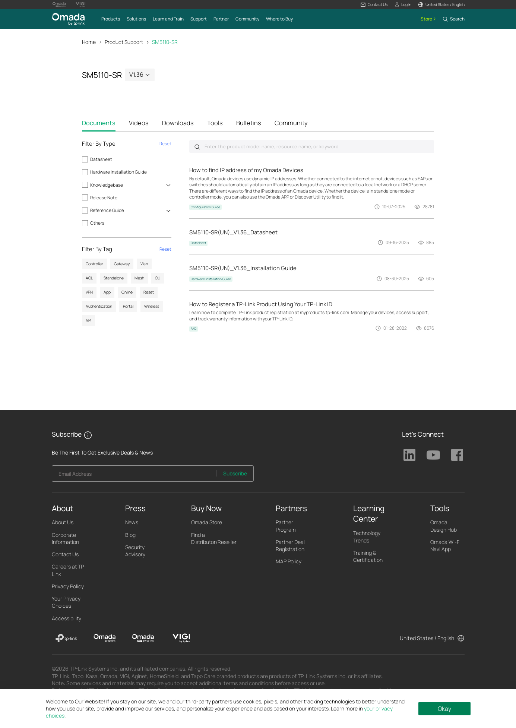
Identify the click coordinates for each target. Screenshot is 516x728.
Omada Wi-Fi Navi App (445, 545)
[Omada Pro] (143, 638)
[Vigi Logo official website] (80, 4)
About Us (62, 522)
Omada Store (206, 522)
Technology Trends (366, 537)
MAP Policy (288, 561)
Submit (197, 146)
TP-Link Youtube (433, 455)
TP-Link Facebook (457, 455)
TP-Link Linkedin (409, 455)
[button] (373, 4)
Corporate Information (65, 538)
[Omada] (104, 638)
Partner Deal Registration (290, 545)
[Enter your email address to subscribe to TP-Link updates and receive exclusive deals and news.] (134, 475)
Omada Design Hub (443, 526)
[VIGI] (181, 638)
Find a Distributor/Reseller (214, 538)
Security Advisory (135, 551)
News (131, 522)
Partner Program (286, 526)
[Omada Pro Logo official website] (59, 4)
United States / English (427, 638)
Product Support (124, 41)
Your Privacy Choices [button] (66, 602)
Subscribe (235, 473)
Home (89, 41)
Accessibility (66, 618)
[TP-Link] (66, 638)
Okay (444, 709)
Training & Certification (368, 556)
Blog (130, 534)
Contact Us (65, 554)
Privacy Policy (68, 586)
